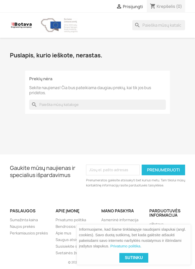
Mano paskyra (117, 211)
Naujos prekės (22, 226)
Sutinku (134, 258)
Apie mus (63, 233)
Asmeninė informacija (119, 219)
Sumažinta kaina (24, 219)
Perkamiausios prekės (29, 233)
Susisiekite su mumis (73, 246)
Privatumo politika (125, 246)
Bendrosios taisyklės (74, 226)
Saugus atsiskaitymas (74, 239)
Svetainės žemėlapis (73, 252)
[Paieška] (158, 25)
